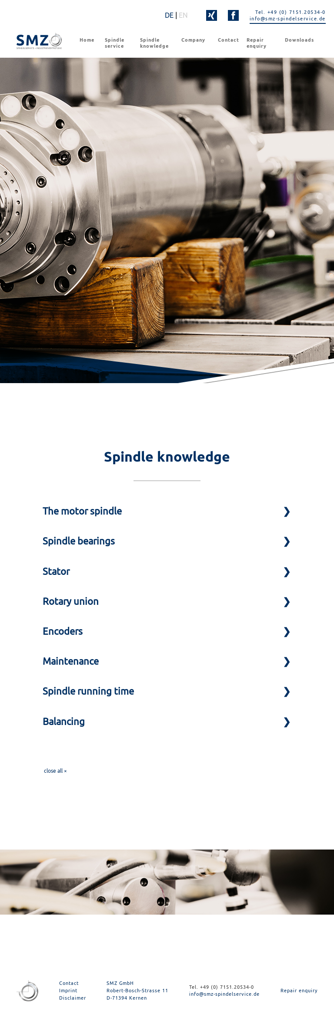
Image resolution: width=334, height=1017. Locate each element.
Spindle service (114, 43)
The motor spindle (82, 511)
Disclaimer (72, 998)
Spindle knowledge (154, 43)
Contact (228, 40)
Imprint (68, 990)
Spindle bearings (79, 541)
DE (169, 15)
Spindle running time (88, 691)
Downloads (299, 40)
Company (193, 40)
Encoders (63, 631)
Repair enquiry (257, 43)
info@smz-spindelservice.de (288, 18)
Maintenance (71, 661)
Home (87, 40)
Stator (56, 571)
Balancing (64, 721)
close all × (55, 771)
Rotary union (71, 601)
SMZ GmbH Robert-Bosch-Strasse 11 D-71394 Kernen (137, 990)
